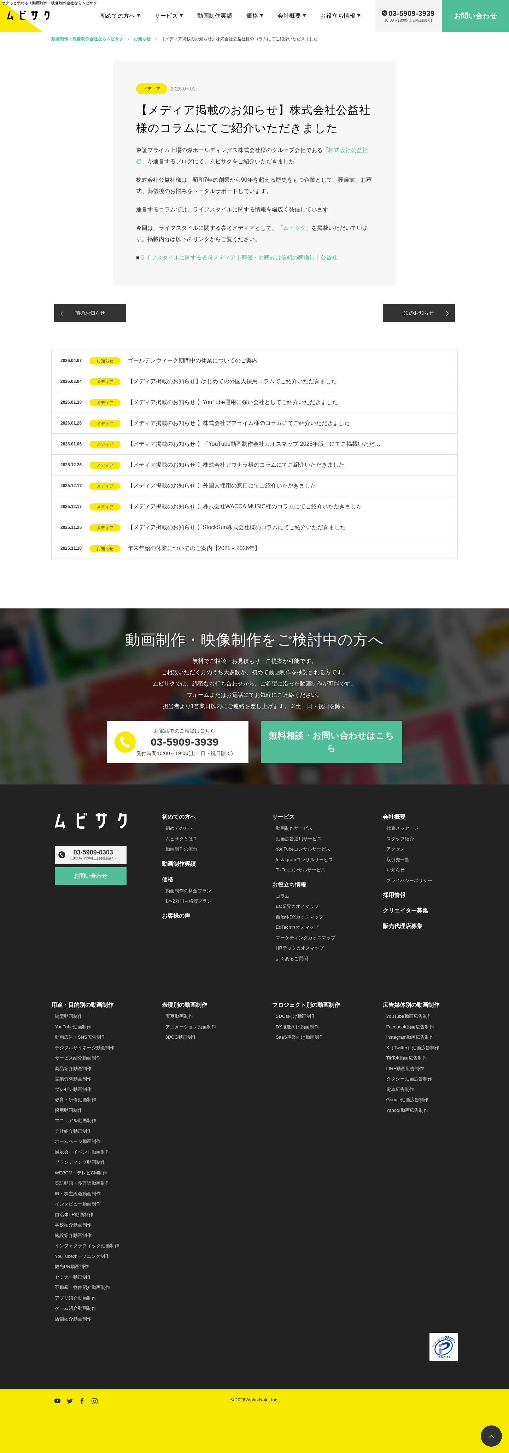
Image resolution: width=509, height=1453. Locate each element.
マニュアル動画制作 (75, 1120)
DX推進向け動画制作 (297, 1026)
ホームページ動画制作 (78, 1141)
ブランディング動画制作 (80, 1162)
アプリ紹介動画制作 (75, 1298)
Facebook (81, 1399)
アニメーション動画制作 (190, 1026)
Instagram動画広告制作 (410, 1037)
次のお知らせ (419, 313)
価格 (252, 16)
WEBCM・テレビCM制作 (81, 1172)
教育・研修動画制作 (75, 1099)
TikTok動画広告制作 (406, 1058)
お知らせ (104, 360)
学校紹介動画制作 (73, 1224)
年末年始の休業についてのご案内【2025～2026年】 (194, 548)
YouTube (56, 1399)
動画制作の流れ (181, 849)
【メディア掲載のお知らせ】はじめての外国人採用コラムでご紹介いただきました (232, 381)
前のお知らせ (90, 313)
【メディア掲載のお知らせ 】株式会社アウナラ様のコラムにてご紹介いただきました (236, 465)
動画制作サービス (294, 828)
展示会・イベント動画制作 (82, 1152)
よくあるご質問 (292, 958)
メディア (151, 88)
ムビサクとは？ (181, 838)
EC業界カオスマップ (297, 906)
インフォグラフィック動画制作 (87, 1245)
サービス (166, 16)
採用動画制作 (68, 1110)
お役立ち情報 (337, 16)
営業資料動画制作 (73, 1078)
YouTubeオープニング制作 (82, 1256)
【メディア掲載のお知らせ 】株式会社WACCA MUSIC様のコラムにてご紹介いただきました (245, 506)
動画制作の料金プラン (188, 890)
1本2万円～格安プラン (188, 901)
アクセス (395, 849)
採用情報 (394, 895)
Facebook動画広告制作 (410, 1026)
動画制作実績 (214, 16)
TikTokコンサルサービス (301, 870)
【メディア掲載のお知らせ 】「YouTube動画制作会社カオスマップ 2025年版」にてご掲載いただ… (254, 444)
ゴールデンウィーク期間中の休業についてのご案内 (193, 360)
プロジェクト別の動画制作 (306, 1005)
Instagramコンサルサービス (304, 859)
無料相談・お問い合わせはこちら (331, 742)
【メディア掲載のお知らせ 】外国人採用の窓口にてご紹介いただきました (222, 486)
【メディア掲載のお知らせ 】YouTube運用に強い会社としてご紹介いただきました (233, 402)
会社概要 (289, 16)
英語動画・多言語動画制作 (82, 1183)
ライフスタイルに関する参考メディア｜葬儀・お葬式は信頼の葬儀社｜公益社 (239, 258)
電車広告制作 (400, 1089)
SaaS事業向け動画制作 (300, 1037)
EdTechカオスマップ (297, 927)
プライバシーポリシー (409, 880)
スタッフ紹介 (400, 838)
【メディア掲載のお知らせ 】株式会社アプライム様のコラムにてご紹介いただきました (239, 423)
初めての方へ (117, 16)
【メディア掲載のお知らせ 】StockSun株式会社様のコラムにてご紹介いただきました (237, 527)
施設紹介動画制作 (73, 1235)
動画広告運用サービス (299, 838)
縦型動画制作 (68, 1016)
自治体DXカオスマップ (299, 917)
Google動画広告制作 (407, 1099)
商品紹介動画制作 (73, 1068)
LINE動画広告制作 (405, 1068)
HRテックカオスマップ (300, 948)
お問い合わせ (90, 876)
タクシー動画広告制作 (409, 1078)
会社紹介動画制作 (73, 1131)
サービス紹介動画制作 (78, 1058)
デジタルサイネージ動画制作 (85, 1047)
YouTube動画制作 (73, 1026)
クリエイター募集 (405, 911)
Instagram (93, 1399)
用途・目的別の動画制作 (82, 1005)
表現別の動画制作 (184, 1005)
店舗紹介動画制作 (73, 1318)
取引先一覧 (397, 859)
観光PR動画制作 (72, 1266)
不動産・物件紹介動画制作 (82, 1287)
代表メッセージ (402, 828)
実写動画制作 (179, 1016)
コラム (282, 896)
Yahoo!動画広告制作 (407, 1110)
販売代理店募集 (402, 926)
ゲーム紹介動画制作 (75, 1308)
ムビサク (294, 228)
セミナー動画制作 (73, 1277)
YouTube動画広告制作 (409, 1016)
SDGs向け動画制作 (296, 1016)
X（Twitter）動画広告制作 (413, 1047)
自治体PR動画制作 (74, 1214)
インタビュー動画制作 (78, 1204)
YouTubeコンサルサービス (303, 849)
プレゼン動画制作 (73, 1089)
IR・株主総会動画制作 (78, 1193)
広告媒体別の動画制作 (411, 1005)
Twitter (69, 1399)
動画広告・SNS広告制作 (80, 1037)
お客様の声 (176, 916)
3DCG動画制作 (181, 1037)
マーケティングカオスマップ (305, 937)
